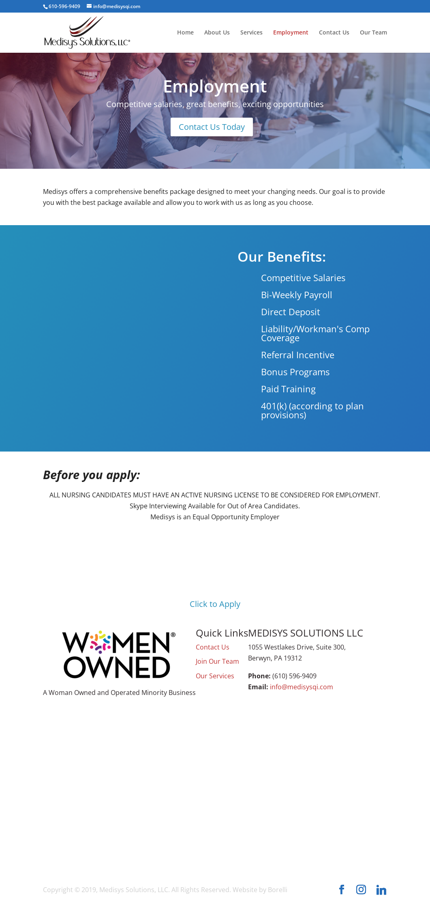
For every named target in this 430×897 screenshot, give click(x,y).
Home (185, 33)
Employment (290, 33)
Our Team (373, 33)
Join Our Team (217, 661)
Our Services (215, 675)
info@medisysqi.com (301, 686)
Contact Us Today (212, 126)
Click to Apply (215, 603)
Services (251, 33)
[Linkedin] (381, 890)
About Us (217, 33)
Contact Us (334, 33)
